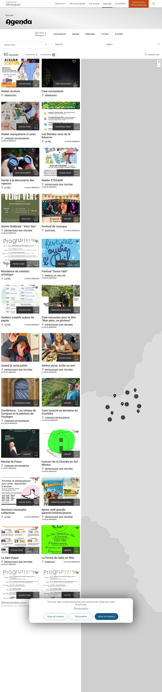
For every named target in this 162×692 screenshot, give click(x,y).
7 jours (105, 34)
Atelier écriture (10, 91)
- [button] (158, 65)
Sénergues (13, 3)
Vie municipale (77, 3)
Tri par (31, 55)
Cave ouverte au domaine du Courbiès (60, 412)
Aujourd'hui (60, 34)
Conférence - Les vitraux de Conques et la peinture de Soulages (18, 413)
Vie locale (94, 3)
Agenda (107, 3)
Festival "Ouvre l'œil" (54, 271)
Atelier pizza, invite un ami (58, 365)
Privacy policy (81, 608)
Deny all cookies (55, 616)
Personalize (81, 616)
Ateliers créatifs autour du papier (17, 319)
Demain (75, 34)
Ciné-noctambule (52, 91)
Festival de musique (54, 226)
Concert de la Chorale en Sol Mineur (60, 463)
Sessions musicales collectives (13, 511)
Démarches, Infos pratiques (138, 3)
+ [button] (159, 61)
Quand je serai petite (14, 365)
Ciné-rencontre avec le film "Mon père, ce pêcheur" (59, 319)
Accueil (9, 15)
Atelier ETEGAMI (52, 180)
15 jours (119, 34)
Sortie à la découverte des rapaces (17, 182)
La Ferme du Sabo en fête (58, 557)
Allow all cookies (106, 616)
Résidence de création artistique (15, 273)
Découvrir (60, 3)
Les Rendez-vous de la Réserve (56, 136)
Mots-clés (9, 45)
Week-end (90, 34)
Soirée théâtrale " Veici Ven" (18, 226)
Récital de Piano (11, 461)
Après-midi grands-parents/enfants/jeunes (56, 511)
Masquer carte (152, 54)
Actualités (120, 3)
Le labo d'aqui (9, 557)
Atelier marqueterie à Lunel (18, 134)
